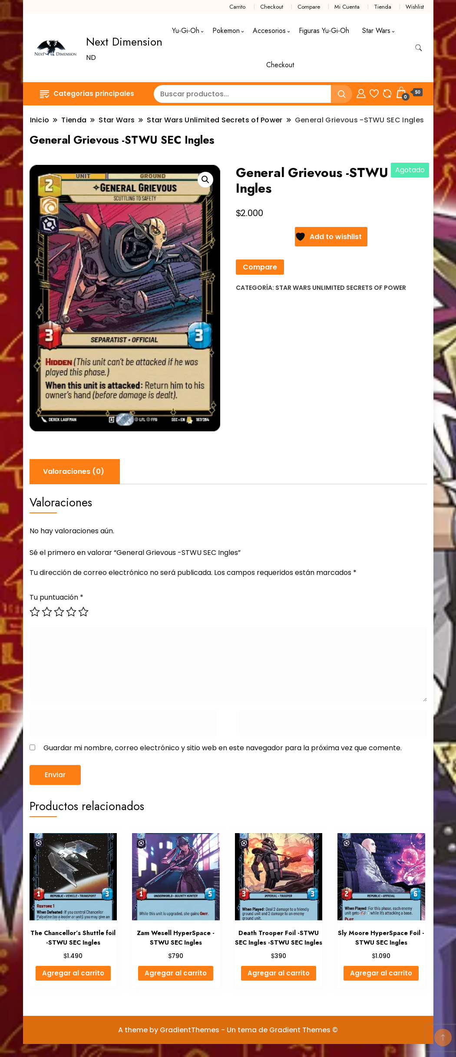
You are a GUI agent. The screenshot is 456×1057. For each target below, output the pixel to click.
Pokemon (226, 31)
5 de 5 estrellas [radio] (83, 612)
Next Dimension (124, 41)
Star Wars (376, 31)
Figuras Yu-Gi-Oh (324, 31)
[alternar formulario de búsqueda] (418, 48)
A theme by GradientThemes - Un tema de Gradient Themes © (228, 1030)
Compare (308, 7)
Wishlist (415, 7)
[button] (205, 179)
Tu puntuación (56, 597)
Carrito (237, 7)
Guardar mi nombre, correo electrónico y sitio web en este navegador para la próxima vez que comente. (222, 748)
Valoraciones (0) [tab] (73, 471)
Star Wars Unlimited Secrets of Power (340, 287)
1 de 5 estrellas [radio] (35, 612)
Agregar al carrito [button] (73, 973)
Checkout (271, 7)
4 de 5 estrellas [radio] (71, 612)
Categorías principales (87, 93)
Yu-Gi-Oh (185, 31)
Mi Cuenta (347, 7)
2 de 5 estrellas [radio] (47, 612)
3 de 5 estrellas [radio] (59, 612)
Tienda (382, 7)
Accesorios (269, 31)
